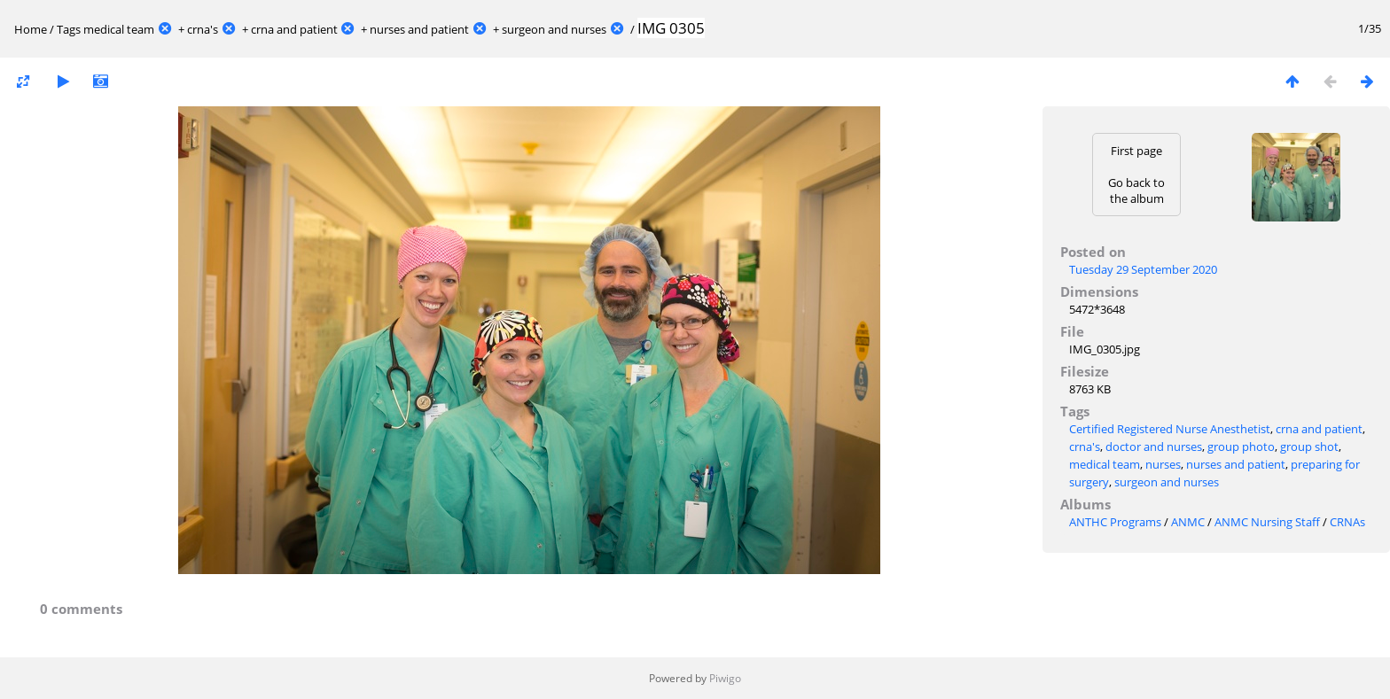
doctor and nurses (1153, 446)
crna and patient (294, 29)
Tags (69, 29)
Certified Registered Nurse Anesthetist (1169, 429)
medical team (118, 29)
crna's (202, 29)
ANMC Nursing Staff (1267, 522)
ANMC (1188, 522)
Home (30, 29)
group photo (1241, 446)
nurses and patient (419, 29)
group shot (1309, 446)
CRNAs (1347, 522)
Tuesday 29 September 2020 (1143, 269)
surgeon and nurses (554, 29)
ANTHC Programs (1115, 522)
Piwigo (725, 678)
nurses (1163, 464)
